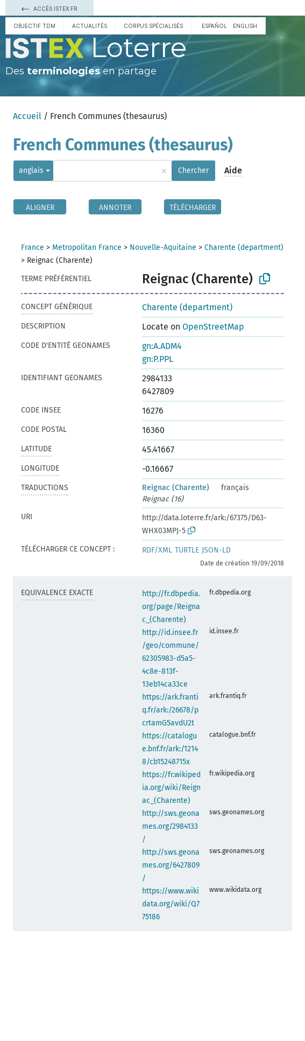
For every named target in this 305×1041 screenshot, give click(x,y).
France (32, 247)
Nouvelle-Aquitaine (163, 247)
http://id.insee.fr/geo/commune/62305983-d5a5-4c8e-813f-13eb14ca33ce (170, 658)
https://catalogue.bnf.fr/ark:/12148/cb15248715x (170, 748)
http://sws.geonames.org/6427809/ (171, 865)
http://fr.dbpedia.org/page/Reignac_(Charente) (171, 606)
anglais (31, 170)
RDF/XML (157, 550)
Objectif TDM (34, 26)
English (245, 26)
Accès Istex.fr (49, 8)
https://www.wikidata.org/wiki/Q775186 (171, 903)
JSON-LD (216, 550)
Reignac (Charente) (175, 487)
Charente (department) (243, 247)
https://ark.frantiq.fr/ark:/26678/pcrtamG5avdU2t (170, 710)
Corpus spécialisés (153, 26)
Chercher (193, 170)
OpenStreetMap (213, 327)
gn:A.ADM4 (162, 346)
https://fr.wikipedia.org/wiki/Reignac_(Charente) (171, 787)
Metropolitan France (87, 247)
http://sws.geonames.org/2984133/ (171, 826)
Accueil (27, 116)
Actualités (89, 26)
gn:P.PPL (157, 359)
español (214, 26)
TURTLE (187, 550)
